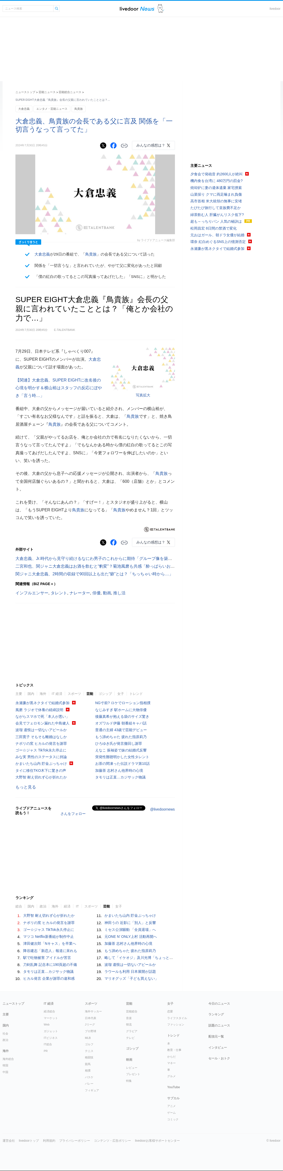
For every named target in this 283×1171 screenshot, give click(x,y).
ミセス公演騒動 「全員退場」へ (130, 930)
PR (46, 1050)
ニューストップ (25, 92)
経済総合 (49, 1011)
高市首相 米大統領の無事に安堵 (216, 201)
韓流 (129, 1024)
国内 (31, 694)
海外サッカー (93, 1011)
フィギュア (92, 1090)
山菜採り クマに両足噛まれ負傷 (216, 194)
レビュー (131, 1067)
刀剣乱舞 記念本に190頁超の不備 (50, 965)
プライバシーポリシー (74, 1140)
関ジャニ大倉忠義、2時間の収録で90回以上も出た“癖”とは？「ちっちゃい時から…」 (94, 574)
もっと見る (25, 787)
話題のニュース (219, 1025)
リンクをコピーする (124, 146)
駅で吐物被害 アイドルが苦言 (47, 958)
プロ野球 (90, 1031)
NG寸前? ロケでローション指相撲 (123, 703)
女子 (120, 694)
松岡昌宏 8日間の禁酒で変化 (213, 228)
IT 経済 (57, 694)
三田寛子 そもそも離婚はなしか (41, 737)
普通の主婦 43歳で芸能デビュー (121, 730)
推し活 (119, 593)
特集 (129, 1080)
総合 (18, 906)
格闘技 (89, 1057)
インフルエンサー (31, 593)
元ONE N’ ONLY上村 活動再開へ (130, 936)
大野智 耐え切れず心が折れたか (41, 777)
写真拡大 (143, 395)
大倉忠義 (24, 108)
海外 (43, 694)
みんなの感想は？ (150, 145)
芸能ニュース (47, 92)
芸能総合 (131, 1011)
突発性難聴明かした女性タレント (122, 757)
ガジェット (51, 1031)
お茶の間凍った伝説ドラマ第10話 (122, 763)
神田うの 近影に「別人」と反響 (130, 923)
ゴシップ (105, 694)
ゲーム (171, 1112)
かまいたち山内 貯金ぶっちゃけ (41, 763)
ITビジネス (51, 1037)
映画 (129, 1059)
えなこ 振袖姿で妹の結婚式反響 (121, 750)
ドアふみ (161, 8)
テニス (89, 1050)
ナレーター (79, 593)
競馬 (88, 1064)
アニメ (171, 1106)
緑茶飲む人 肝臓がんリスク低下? (217, 215)
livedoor (275, 9)
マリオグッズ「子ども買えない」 (131, 978)
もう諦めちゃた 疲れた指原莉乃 (121, 737)
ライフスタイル (177, 1018)
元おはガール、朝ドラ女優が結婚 (217, 235)
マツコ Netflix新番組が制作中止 (48, 936)
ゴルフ (89, 1044)
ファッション (175, 1024)
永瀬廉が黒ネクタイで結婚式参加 (42, 703)
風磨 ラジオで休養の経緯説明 (39, 710)
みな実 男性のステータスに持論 (41, 757)
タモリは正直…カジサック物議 (120, 777)
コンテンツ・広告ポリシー (112, 1140)
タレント (59, 593)
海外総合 (8, 1058)
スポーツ (74, 694)
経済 (67, 906)
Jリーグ (90, 1024)
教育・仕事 (174, 1049)
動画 (107, 593)
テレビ (130, 1037)
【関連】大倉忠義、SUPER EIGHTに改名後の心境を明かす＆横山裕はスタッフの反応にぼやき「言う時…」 (58, 388)
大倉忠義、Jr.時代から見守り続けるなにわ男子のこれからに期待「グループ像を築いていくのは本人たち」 (114, 558)
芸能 (89, 694)
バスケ (89, 1077)
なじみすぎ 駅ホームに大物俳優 (121, 710)
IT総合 (48, 1044)
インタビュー (217, 1047)
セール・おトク (219, 1058)
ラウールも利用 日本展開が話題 (130, 971)
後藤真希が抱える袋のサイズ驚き (122, 716)
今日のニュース (219, 1003)
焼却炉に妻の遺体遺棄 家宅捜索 (216, 188)
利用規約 (49, 1140)
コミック (173, 1119)
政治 (43, 906)
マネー (171, 1063)
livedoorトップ (29, 1140)
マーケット (51, 1018)
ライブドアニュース (137, 8)
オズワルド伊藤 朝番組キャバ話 (121, 723)
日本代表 (90, 1018)
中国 (5, 1072)
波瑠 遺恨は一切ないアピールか (41, 730)
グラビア (131, 1031)
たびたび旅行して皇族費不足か (215, 208)
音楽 (129, 1018)
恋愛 (170, 1011)
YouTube (173, 1087)
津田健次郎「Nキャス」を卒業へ (49, 943)
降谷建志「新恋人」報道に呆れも (50, 951)
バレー (89, 1083)
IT (77, 906)
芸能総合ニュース (70, 92)
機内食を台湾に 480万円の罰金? (216, 181)
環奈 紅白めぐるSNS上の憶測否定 (218, 242)
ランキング (216, 1014)
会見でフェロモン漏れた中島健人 (42, 723)
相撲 (88, 1070)
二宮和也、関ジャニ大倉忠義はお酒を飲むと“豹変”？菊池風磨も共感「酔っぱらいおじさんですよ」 (107, 566)
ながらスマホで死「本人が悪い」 (42, 716)
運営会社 (9, 1140)
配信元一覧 (216, 1036)
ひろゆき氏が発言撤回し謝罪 (118, 743)
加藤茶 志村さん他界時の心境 (119, 770)
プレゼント (133, 1074)
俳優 (96, 593)
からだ (171, 1056)
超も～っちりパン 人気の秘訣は (216, 221)
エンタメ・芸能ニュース (51, 108)
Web (46, 1024)
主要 (18, 694)
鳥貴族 (78, 108)
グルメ (171, 1076)
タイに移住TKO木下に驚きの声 (40, 770)
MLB (88, 1037)
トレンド (136, 694)
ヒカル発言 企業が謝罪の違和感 (49, 978)
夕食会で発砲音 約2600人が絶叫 (216, 174)
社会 (5, 1033)
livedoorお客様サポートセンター (157, 1140)
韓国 (5, 1065)
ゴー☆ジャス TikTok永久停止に (40, 750)
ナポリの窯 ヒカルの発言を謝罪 (41, 743)
